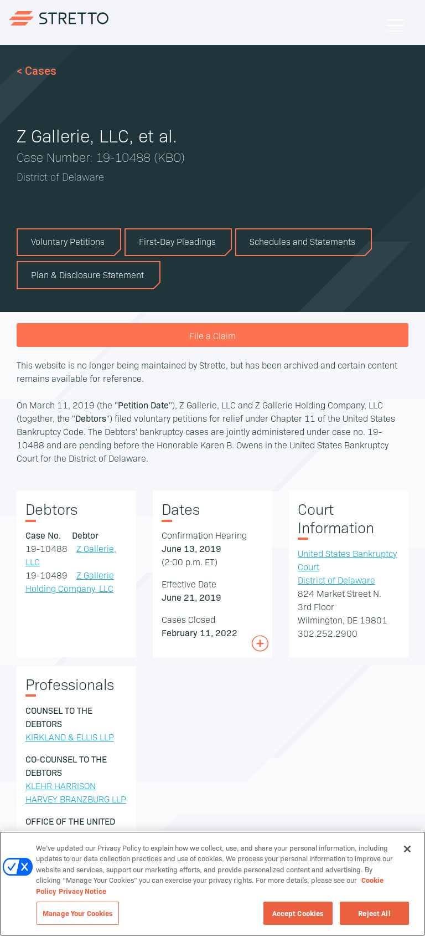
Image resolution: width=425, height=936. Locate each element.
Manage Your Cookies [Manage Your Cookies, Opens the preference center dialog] (78, 913)
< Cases (36, 71)
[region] (212, 883)
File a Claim (212, 335)
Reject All (374, 913)
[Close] (407, 849)
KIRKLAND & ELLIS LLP (69, 736)
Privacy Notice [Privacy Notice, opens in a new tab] (82, 891)
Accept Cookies (298, 913)
